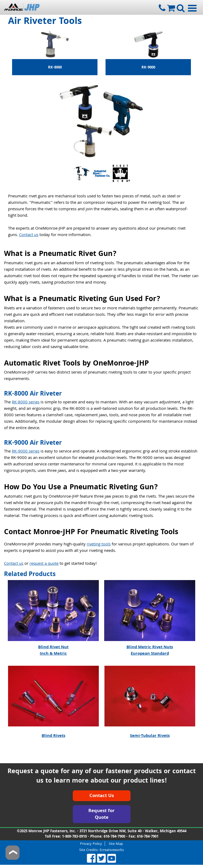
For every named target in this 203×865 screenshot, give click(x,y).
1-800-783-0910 (74, 837)
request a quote (44, 563)
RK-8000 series (25, 402)
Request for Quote (101, 814)
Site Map (116, 843)
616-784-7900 (114, 837)
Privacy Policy (91, 843)
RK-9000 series (25, 451)
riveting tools (99, 544)
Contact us (28, 235)
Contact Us (101, 796)
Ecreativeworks (112, 850)
